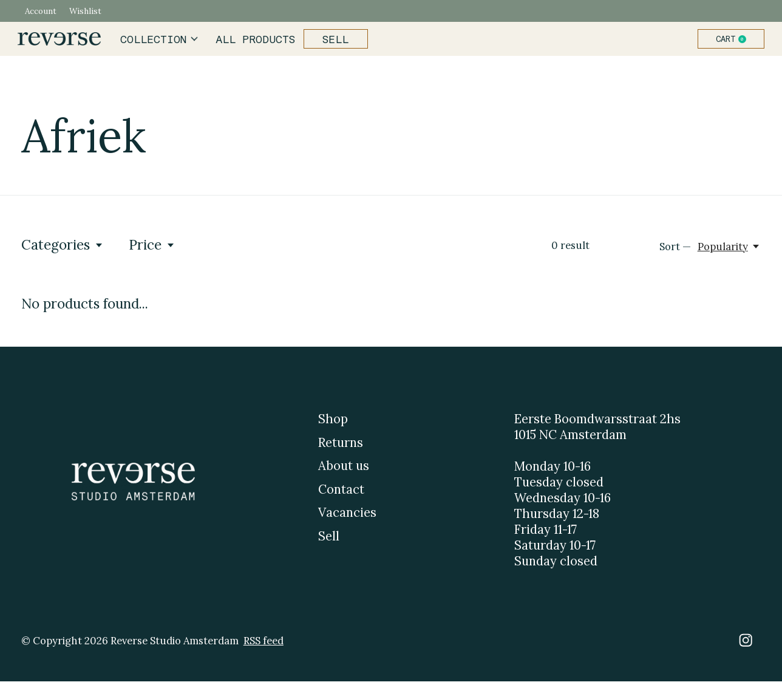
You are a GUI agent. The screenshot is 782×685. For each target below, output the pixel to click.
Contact (341, 493)
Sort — (675, 250)
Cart (727, 40)
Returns (340, 446)
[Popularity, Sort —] (729, 250)
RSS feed (263, 643)
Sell (333, 40)
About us (343, 469)
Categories (62, 248)
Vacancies (347, 516)
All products (255, 40)
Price (152, 248)
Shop (333, 423)
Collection (163, 40)
